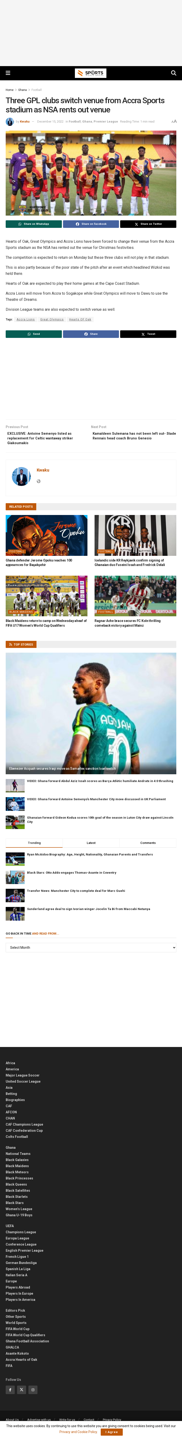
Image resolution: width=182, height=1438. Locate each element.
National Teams (18, 1156)
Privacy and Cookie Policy (78, 1432)
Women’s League (19, 1211)
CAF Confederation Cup (24, 1133)
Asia (9, 1090)
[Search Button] (173, 73)
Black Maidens (21, 614)
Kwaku (25, 121)
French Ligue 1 (17, 1259)
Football (37, 90)
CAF (9, 1108)
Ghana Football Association (27, 1343)
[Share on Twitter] (148, 224)
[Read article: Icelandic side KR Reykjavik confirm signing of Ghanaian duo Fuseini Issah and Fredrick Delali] (135, 537)
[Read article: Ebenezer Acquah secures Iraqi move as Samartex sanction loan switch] (91, 716)
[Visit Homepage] (91, 73)
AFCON (11, 1114)
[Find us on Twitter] (21, 1392)
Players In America (20, 1302)
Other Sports (16, 1319)
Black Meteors (17, 1174)
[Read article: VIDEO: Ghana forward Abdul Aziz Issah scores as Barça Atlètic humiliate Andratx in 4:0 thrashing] (15, 788)
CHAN (10, 1121)
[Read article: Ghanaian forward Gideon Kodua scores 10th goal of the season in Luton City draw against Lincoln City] (15, 824)
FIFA (9, 1368)
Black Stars (15, 1205)
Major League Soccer (23, 1078)
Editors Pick (15, 1313)
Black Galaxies (17, 1162)
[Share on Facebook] (91, 224)
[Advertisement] (91, 33)
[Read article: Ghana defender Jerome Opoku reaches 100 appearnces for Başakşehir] (46, 537)
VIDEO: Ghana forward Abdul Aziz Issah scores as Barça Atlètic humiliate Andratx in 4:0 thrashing (100, 783)
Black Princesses (19, 1181)
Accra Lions (26, 319)
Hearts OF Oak (80, 319)
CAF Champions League (24, 1127)
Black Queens (16, 1187)
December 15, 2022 (50, 121)
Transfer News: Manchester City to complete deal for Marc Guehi (76, 893)
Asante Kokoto (17, 1356)
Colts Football (17, 1139)
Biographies (15, 1102)
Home (10, 90)
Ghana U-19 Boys (19, 1217)
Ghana (22, 90)
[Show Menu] (8, 73)
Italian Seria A (16, 1277)
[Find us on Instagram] (32, 1392)
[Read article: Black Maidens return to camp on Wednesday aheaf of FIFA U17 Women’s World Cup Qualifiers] (46, 598)
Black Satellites (18, 1193)
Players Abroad (18, 1290)
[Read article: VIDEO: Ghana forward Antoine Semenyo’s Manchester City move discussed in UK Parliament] (15, 806)
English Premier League (24, 1253)
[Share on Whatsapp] (34, 224)
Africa (10, 1065)
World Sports (16, 1325)
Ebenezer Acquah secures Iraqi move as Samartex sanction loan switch (62, 771)
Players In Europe (19, 1296)
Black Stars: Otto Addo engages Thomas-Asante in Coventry (71, 875)
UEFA (10, 1228)
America (12, 1071)
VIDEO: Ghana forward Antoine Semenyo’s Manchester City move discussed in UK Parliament (96, 802)
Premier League (106, 121)
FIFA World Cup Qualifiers (25, 1337)
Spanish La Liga (18, 1271)
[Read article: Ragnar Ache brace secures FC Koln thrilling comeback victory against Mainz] (135, 598)
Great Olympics (52, 319)
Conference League (21, 1247)
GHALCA (12, 1350)
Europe (11, 1283)
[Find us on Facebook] (10, 1392)
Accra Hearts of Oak (21, 1362)
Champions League (21, 1234)
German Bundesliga (21, 1265)
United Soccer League (23, 1084)
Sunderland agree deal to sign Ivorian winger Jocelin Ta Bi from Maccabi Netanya (88, 911)
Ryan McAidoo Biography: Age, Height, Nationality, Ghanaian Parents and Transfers (90, 857)
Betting (11, 1096)
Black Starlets (17, 1199)
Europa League (17, 1240)
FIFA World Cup (17, 1331)
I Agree (111, 1432)
